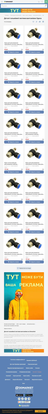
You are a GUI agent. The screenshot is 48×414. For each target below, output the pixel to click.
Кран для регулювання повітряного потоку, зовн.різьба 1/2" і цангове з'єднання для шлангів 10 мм (35, 253)
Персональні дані (32, 364)
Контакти (27, 379)
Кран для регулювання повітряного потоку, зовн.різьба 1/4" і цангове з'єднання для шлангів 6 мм (14, 133)
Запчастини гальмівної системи (11, 325)
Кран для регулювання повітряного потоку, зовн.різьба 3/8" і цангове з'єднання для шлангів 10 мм (35, 223)
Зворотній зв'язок (17, 379)
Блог (23, 383)
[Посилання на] (19, 399)
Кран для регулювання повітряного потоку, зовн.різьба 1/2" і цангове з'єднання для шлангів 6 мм (14, 223)
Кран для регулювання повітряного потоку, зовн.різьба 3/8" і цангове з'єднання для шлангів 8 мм (14, 193)
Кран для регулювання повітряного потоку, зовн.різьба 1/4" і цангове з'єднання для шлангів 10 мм (14, 43)
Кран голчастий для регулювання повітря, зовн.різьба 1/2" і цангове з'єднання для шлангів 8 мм (12, 163)
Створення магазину (24, 372)
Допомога (7, 379)
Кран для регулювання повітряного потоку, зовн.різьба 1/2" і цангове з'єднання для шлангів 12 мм (35, 193)
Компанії (8, 375)
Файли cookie (29, 368)
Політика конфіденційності (17, 359)
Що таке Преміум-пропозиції (18, 364)
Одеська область (8, 328)
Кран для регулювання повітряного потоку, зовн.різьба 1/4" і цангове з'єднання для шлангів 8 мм (35, 103)
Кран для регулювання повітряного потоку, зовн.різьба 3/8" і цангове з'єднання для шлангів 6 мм (35, 163)
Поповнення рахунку (11, 372)
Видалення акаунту (37, 379)
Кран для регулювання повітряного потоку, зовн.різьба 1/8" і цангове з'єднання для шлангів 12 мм (14, 103)
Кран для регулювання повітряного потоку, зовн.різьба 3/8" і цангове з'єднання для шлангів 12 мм (14, 253)
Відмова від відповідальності (16, 368)
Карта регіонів (17, 375)
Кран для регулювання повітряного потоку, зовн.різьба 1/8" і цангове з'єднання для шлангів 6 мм (14, 73)
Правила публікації (32, 360)
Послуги (37, 368)
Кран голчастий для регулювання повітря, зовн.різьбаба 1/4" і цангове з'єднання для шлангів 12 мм (34, 133)
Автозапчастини (31, 324)
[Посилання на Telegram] (29, 399)
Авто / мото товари (21, 324)
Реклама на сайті (36, 375)
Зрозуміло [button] (40, 411)
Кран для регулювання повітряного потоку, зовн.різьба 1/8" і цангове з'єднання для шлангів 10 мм (35, 43)
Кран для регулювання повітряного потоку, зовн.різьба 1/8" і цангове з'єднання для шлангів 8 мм (35, 73)
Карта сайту (26, 375)
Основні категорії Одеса (9, 324)
